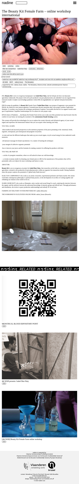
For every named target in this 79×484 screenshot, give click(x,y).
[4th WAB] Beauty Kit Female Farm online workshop (22, 439)
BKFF (11, 82)
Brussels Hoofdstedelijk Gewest (41, 458)
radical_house (19, 82)
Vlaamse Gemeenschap (34, 454)
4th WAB (5, 82)
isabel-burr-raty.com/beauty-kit (28, 79)
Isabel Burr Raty (22, 68)
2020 (4, 326)
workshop (10, 66)
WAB (4, 66)
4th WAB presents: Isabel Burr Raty (15, 381)
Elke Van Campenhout (9, 68)
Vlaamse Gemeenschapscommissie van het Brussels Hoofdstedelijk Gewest (39, 456)
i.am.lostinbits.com (48, 479)
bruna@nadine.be (41, 476)
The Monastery (29, 82)
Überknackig (34, 479)
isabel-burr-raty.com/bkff (10, 79)
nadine (7, 3)
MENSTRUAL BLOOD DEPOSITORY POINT (20, 324)
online (17, 66)
